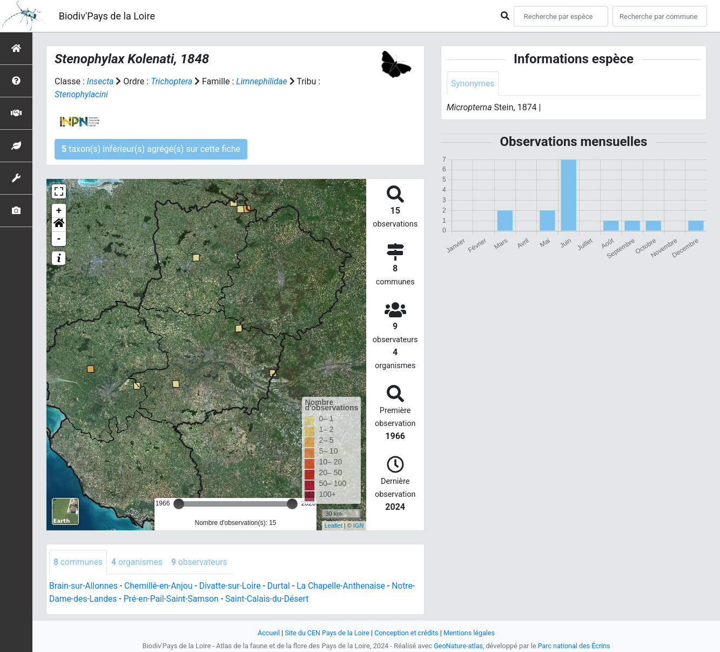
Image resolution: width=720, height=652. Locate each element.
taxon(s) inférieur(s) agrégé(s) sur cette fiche (151, 149)
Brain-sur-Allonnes (84, 586)
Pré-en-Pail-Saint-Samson (197, 599)
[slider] (178, 503)
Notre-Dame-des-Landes (95, 599)
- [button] (59, 238)
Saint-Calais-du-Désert (295, 599)
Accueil (266, 633)
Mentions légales (471, 633)
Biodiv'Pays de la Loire (107, 16)
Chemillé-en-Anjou (161, 586)
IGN (358, 525)
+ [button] (59, 210)
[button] (59, 225)
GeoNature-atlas (458, 646)
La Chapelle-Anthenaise (347, 586)
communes (78, 562)
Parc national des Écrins (574, 646)
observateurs (202, 562)
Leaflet (333, 525)
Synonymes (473, 83)
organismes (138, 562)
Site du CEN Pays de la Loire (326, 633)
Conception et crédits (407, 633)
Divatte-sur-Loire (233, 586)
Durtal (283, 586)
